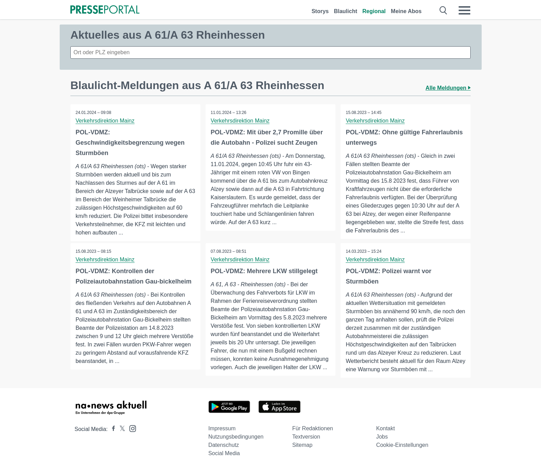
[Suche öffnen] (443, 10)
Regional (374, 11)
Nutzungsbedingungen (236, 437)
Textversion (306, 437)
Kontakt (385, 428)
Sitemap (302, 445)
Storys (320, 11)
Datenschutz (223, 445)
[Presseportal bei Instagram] (130, 428)
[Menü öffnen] (464, 10)
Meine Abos (406, 11)
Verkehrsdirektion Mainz (105, 121)
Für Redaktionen (312, 428)
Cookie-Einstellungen (402, 445)
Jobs (382, 437)
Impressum (222, 428)
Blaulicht (345, 11)
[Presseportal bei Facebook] (111, 429)
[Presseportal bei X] (120, 429)
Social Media (224, 453)
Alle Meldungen (448, 88)
